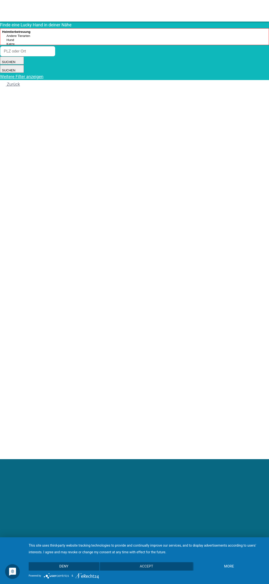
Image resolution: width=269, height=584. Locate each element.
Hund (134, 40)
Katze (134, 44)
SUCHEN (12, 60)
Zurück (10, 84)
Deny (63, 566)
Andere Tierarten (134, 36)
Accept (146, 566)
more (229, 566)
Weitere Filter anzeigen (21, 76)
